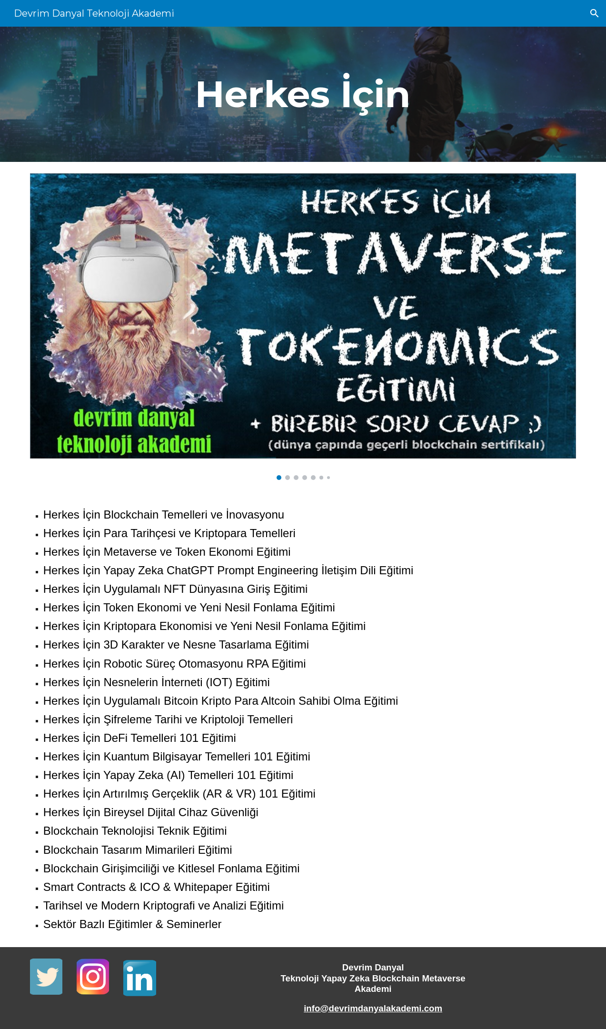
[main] (303, 94)
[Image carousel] (303, 326)
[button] (594, 13)
